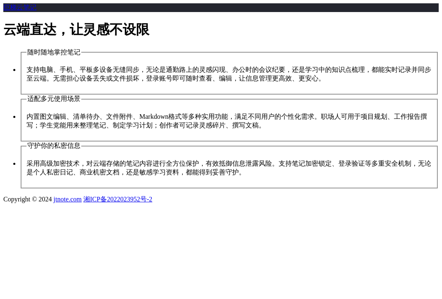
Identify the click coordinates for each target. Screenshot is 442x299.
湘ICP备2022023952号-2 (117, 199)
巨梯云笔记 (19, 7)
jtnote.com (67, 199)
